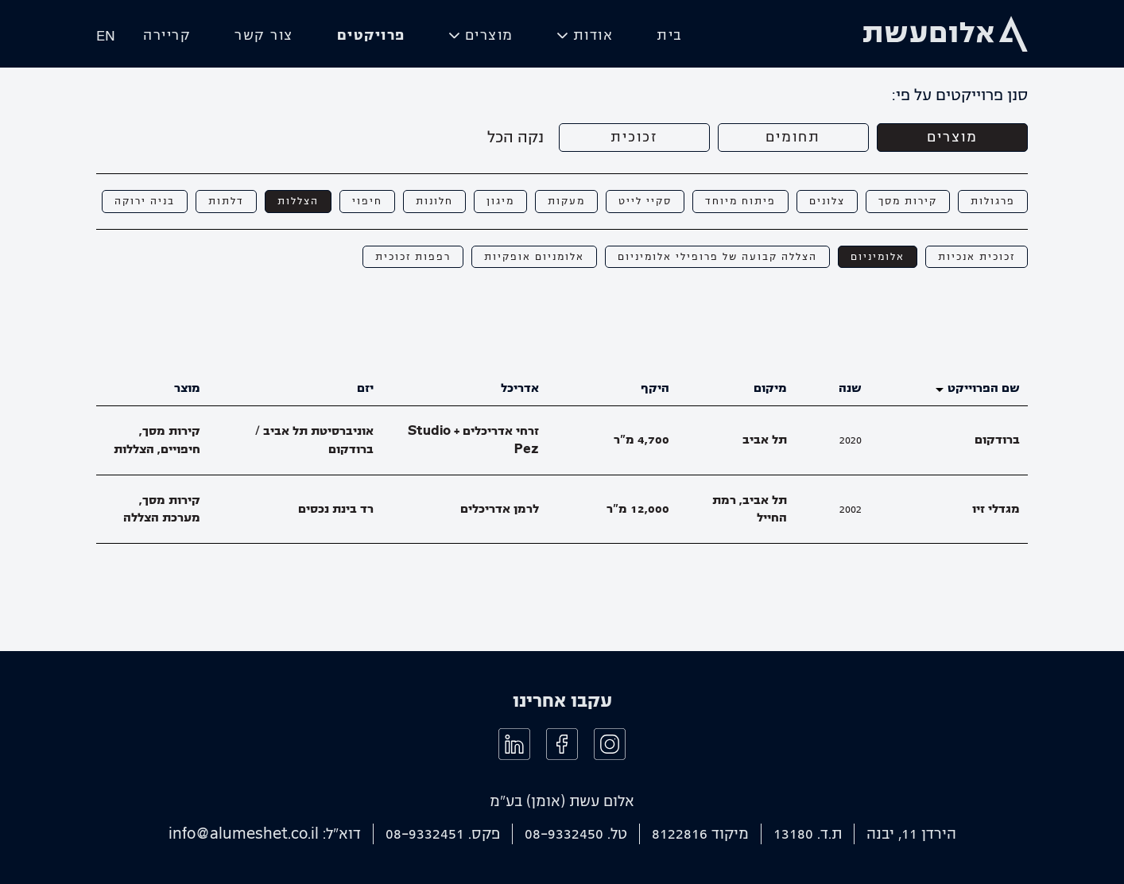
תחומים (792, 137)
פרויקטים (371, 36)
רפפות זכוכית (413, 256)
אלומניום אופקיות (534, 256)
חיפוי (367, 201)
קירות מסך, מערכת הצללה (161, 509)
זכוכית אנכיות (976, 256)
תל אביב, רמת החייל (749, 509)
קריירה (167, 36)
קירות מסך (907, 201)
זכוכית (633, 137)
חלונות (434, 201)
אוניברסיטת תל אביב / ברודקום (314, 440)
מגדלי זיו (996, 508)
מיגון (500, 201)
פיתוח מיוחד (740, 201)
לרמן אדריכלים (499, 508)
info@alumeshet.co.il (244, 834)
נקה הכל (515, 137)
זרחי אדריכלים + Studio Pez (473, 440)
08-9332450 (564, 834)
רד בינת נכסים (336, 508)
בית (670, 36)
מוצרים (489, 36)
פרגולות (993, 201)
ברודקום (997, 439)
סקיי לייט (645, 201)
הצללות (298, 201)
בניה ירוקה (144, 201)
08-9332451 (425, 834)
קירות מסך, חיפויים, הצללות (157, 440)
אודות (593, 36)
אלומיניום (878, 256)
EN (105, 36)
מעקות (566, 201)
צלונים (827, 201)
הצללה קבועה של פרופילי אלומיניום (717, 256)
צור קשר (263, 36)
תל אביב (764, 439)
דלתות (226, 201)
